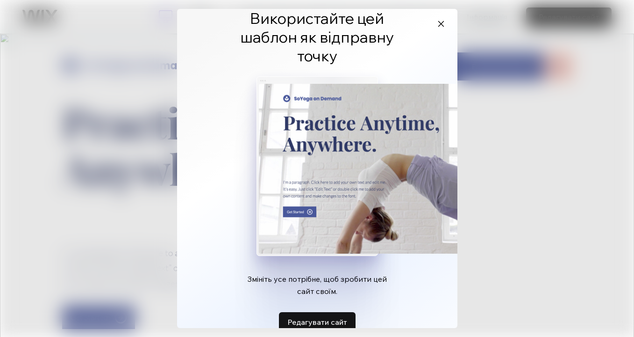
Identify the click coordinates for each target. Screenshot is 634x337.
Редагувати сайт (317, 322)
